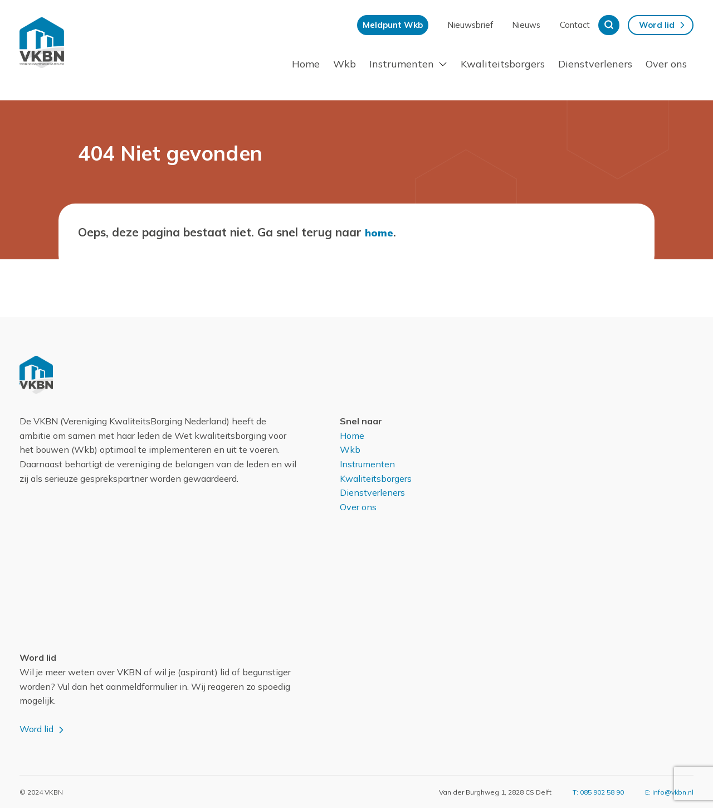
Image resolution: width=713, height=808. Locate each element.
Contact (575, 25)
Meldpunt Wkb (393, 25)
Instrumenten (401, 63)
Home (306, 63)
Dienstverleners (595, 63)
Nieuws (526, 25)
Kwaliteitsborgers (503, 63)
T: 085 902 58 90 (598, 791)
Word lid (657, 25)
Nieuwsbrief (470, 25)
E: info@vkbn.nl (669, 791)
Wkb (344, 63)
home (380, 232)
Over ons (666, 63)
